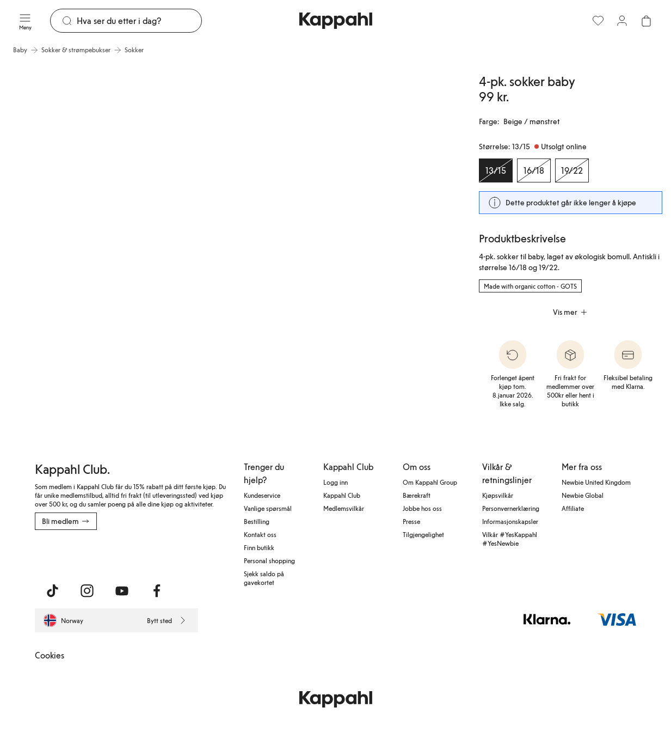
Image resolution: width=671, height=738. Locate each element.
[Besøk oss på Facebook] (156, 591)
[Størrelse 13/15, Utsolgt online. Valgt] (496, 170)
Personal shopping (269, 560)
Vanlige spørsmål (268, 508)
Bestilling (256, 521)
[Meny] (25, 21)
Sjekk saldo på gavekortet (264, 578)
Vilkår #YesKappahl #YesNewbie (509, 538)
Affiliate (573, 508)
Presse (411, 521)
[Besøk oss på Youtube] (122, 591)
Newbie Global (583, 495)
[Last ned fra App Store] (67, 554)
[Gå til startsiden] (335, 21)
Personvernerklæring (510, 508)
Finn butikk (259, 547)
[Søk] (139, 20)
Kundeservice (262, 495)
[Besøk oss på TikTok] (52, 591)
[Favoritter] (598, 21)
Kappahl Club (341, 495)
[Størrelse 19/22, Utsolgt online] (572, 170)
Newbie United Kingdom (596, 482)
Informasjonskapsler (510, 521)
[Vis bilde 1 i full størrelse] (113, 228)
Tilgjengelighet (423, 534)
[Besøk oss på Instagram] (87, 591)
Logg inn (335, 482)
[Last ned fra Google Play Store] (139, 554)
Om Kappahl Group (430, 482)
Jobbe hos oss (422, 508)
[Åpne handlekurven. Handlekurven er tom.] (646, 21)
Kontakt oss (260, 534)
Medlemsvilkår (343, 508)
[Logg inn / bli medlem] (622, 21)
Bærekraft (416, 495)
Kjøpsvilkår (497, 495)
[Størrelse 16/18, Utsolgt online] (534, 170)
